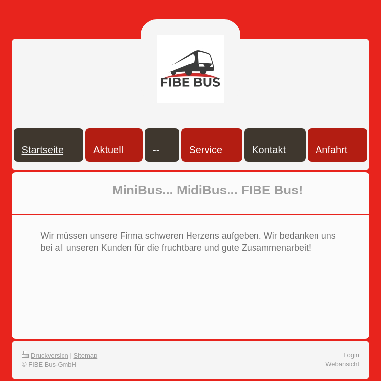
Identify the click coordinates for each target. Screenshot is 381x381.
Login (351, 355)
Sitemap (86, 355)
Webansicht (342, 364)
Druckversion (45, 355)
